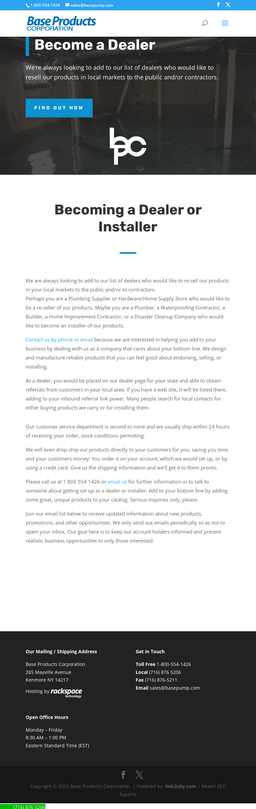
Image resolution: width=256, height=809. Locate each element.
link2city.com (180, 786)
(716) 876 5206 (165, 672)
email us (117, 481)
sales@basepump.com (175, 688)
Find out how (59, 108)
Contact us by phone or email (59, 339)
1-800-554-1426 (45, 5)
